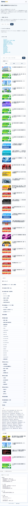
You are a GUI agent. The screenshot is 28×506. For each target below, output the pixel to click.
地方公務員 (5, 48)
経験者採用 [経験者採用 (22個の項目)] (16, 425)
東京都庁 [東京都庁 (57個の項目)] (4, 422)
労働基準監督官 (5, 330)
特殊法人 (14, 389)
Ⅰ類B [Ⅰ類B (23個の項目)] (4, 410)
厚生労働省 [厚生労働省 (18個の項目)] (10, 416)
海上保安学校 (5, 340)
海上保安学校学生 (6, 342)
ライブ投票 (14, 307)
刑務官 (4, 328)
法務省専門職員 (5, 336)
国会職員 (4, 45)
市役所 (14, 377)
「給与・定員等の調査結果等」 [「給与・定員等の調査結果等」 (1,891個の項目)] (12, 410)
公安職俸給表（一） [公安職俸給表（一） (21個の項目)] (20, 413)
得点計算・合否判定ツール (14, 309)
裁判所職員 (15, 396)
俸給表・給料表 (14, 298)
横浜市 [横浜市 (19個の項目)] (9, 422)
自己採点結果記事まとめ (7, 481)
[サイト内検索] (7, 24)
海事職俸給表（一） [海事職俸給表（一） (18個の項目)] (22, 422)
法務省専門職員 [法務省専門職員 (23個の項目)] (15, 422)
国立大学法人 (5, 47)
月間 (21, 63)
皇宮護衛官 (5, 346)
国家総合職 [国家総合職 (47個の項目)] (21, 416)
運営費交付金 (14, 372)
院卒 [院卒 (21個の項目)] (21, 428)
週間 (14, 63)
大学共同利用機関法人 (14, 366)
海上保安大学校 (5, 338)
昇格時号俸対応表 (14, 302)
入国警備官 (5, 326)
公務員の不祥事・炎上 (7, 41)
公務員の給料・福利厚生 (7, 42)
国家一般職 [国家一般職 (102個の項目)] (16, 416)
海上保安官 (5, 344)
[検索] (12, 24)
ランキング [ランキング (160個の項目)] (20, 410)
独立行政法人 (5, 49)
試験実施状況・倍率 (6, 52)
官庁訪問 (14, 402)
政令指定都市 (14, 380)
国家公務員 (5, 46)
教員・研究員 (14, 368)
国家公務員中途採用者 (14, 322)
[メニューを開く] (26, 2)
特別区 (14, 382)
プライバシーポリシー (11, 503)
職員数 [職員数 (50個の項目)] (21, 425)
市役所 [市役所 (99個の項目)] (11, 419)
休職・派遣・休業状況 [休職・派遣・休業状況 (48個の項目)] (6, 413)
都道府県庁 (14, 384)
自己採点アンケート (14, 311)
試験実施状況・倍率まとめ (8, 478)
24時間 (6, 63)
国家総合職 (14, 359)
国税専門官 (5, 332)
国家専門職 (14, 324)
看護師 (14, 370)
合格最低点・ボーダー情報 (15, 305)
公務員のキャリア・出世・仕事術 (9, 40)
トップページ (5, 499)
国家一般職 (14, 320)
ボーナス (14, 293)
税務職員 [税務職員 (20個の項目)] (10, 425)
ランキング (5, 39)
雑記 (4, 53)
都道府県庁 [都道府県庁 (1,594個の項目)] (16, 428)
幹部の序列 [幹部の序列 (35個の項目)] (16, 419)
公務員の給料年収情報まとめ (8, 492)
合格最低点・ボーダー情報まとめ (9, 480)
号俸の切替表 (14, 300)
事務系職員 (14, 364)
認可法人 (14, 393)
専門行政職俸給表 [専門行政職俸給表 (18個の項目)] (5, 419)
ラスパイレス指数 (14, 295)
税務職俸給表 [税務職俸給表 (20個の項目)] (5, 425)
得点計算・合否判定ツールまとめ (9, 485)
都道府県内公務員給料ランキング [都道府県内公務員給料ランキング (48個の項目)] (7, 428)
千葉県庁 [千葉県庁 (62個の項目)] (4, 416)
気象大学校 (5, 334)
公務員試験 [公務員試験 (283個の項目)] (13, 413)
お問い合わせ (5, 496)
